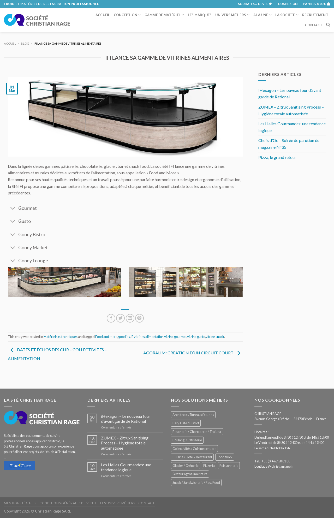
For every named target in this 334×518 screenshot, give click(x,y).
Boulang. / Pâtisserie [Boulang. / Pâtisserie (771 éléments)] (187, 440)
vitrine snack (215, 337)
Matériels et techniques (60, 337)
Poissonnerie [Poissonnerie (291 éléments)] (228, 465)
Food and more (106, 337)
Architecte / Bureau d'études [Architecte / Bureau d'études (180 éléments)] (193, 415)
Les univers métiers (117, 503)
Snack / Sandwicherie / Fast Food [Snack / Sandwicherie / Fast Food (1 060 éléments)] (196, 482)
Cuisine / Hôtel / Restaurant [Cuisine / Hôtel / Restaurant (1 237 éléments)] (192, 457)
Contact (314, 25)
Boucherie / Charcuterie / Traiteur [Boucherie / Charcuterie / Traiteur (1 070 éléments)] (197, 432)
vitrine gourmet (175, 337)
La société (287, 14)
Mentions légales (20, 503)
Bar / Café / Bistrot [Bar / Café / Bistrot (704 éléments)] (185, 423)
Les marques (200, 15)
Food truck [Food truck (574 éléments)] (224, 457)
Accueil (103, 15)
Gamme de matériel (164, 14)
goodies (124, 337)
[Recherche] (328, 25)
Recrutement (315, 15)
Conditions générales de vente (68, 503)
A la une (262, 14)
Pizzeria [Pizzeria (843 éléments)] (209, 465)
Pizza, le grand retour (277, 157)
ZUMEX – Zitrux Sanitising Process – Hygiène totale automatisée (291, 110)
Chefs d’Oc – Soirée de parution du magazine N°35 (288, 144)
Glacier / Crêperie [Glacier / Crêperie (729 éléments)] (185, 465)
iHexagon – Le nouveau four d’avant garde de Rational (289, 93)
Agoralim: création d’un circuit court (193, 352)
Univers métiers (232, 14)
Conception (127, 14)
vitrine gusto (196, 337)
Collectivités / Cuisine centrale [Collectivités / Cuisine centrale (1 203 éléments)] (194, 448)
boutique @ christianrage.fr (274, 466)
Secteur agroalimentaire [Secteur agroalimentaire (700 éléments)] (189, 474)
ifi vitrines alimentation (147, 337)
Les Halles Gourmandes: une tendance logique (292, 127)
